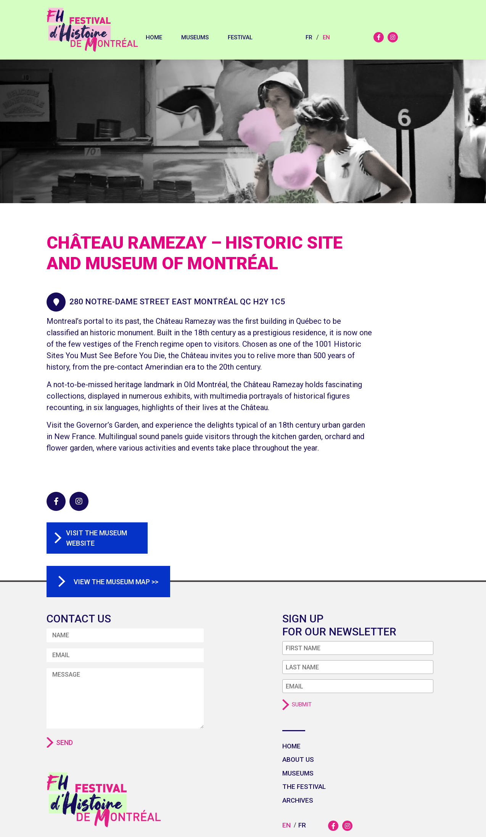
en (326, 37)
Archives (297, 800)
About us (298, 759)
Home (154, 37)
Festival (240, 37)
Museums (195, 37)
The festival (304, 786)
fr (309, 37)
